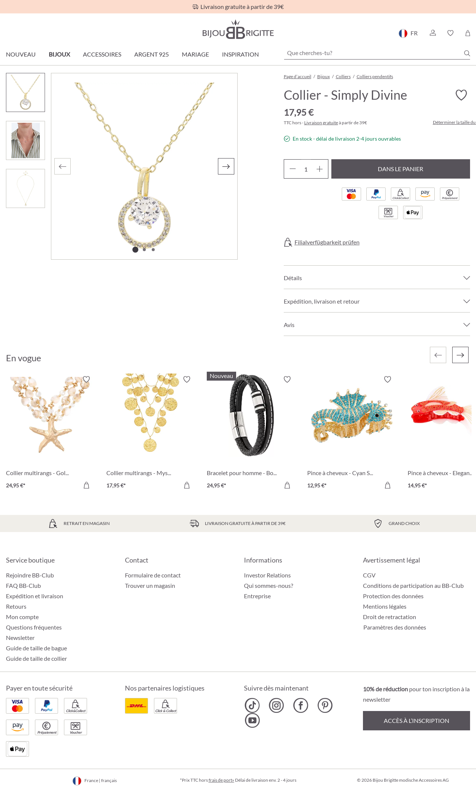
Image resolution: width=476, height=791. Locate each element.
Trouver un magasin (150, 585)
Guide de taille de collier (36, 658)
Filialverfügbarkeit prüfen (327, 242)
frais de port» (221, 780)
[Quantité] (306, 169)
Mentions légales (384, 606)
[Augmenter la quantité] (319, 169)
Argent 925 (151, 54)
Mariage (195, 54)
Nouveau (21, 54)
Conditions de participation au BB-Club (413, 585)
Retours (16, 606)
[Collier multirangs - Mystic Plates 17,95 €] (151, 433)
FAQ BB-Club (23, 585)
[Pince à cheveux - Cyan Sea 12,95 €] (351, 433)
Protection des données (393, 595)
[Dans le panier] (86, 485)
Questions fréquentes (34, 627)
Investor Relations (267, 575)
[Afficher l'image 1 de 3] (135, 250)
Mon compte (22, 616)
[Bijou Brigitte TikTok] (252, 705)
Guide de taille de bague (36, 647)
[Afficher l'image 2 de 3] (144, 249)
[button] (432, 33)
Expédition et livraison (34, 595)
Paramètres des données (394, 627)
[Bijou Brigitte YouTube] (252, 720)
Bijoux (59, 54)
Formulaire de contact (153, 575)
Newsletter (20, 637)
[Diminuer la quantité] (292, 169)
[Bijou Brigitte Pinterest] (324, 705)
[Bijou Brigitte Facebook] (300, 705)
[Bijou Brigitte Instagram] (276, 705)
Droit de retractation (389, 616)
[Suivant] (226, 166)
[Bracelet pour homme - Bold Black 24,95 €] (251, 433)
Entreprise (257, 595)
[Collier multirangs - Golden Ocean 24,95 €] (50, 433)
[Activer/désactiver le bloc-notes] (461, 95)
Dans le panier (400, 168)
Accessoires (102, 54)
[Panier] (467, 33)
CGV (369, 575)
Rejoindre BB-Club (30, 575)
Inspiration (240, 54)
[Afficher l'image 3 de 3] (153, 249)
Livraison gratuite (321, 122)
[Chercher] (467, 53)
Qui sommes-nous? (268, 585)
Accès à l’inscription (416, 720)
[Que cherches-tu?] (377, 53)
